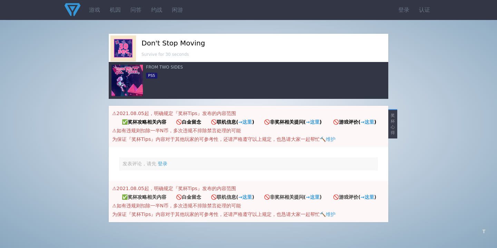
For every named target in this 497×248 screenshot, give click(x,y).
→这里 (245, 122)
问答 (136, 10)
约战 (156, 10)
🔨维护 (327, 139)
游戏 (94, 10)
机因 (115, 10)
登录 (403, 10)
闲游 (177, 10)
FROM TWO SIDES (164, 67)
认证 (424, 10)
